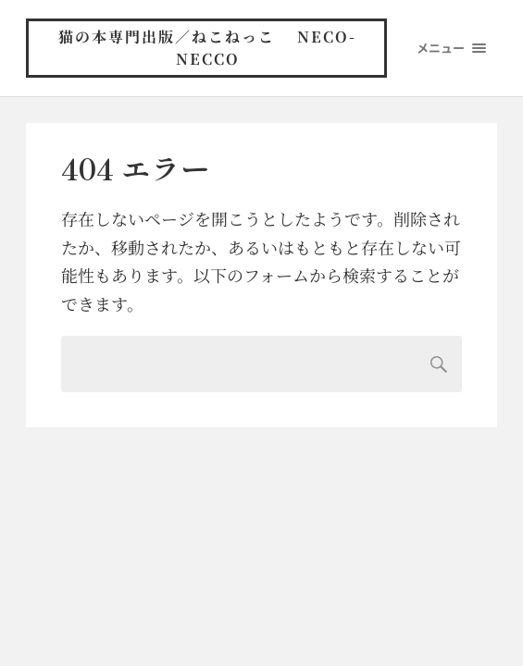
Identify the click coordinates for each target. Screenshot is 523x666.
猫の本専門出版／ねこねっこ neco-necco (207, 47)
